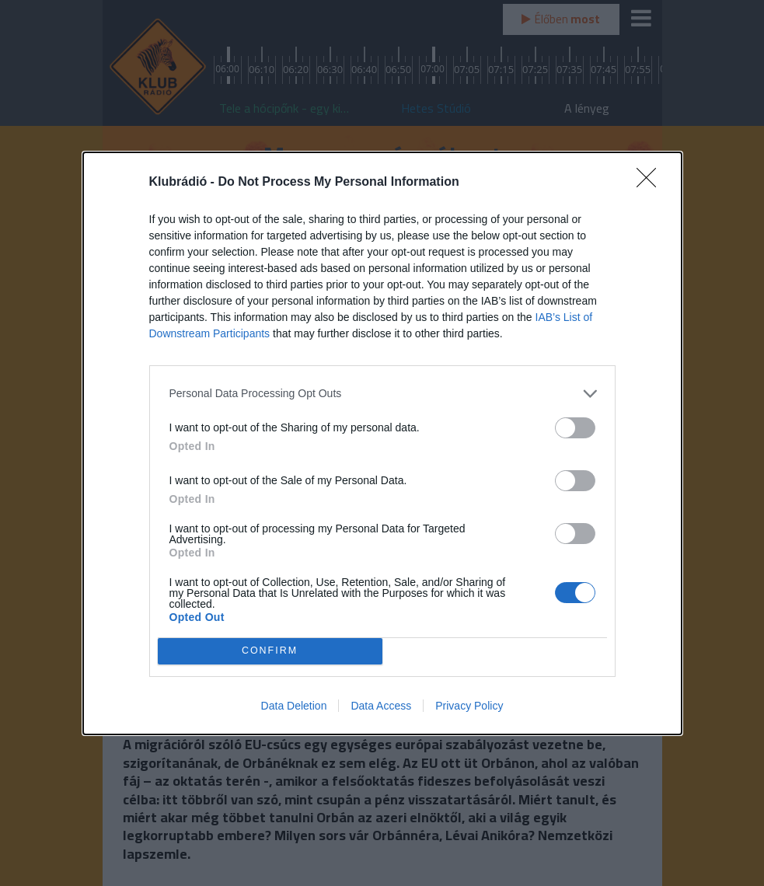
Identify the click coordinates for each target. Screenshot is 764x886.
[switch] (575, 427)
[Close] (651, 182)
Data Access (381, 705)
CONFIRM (270, 651)
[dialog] (382, 443)
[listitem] (382, 393)
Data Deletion (294, 705)
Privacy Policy (469, 705)
